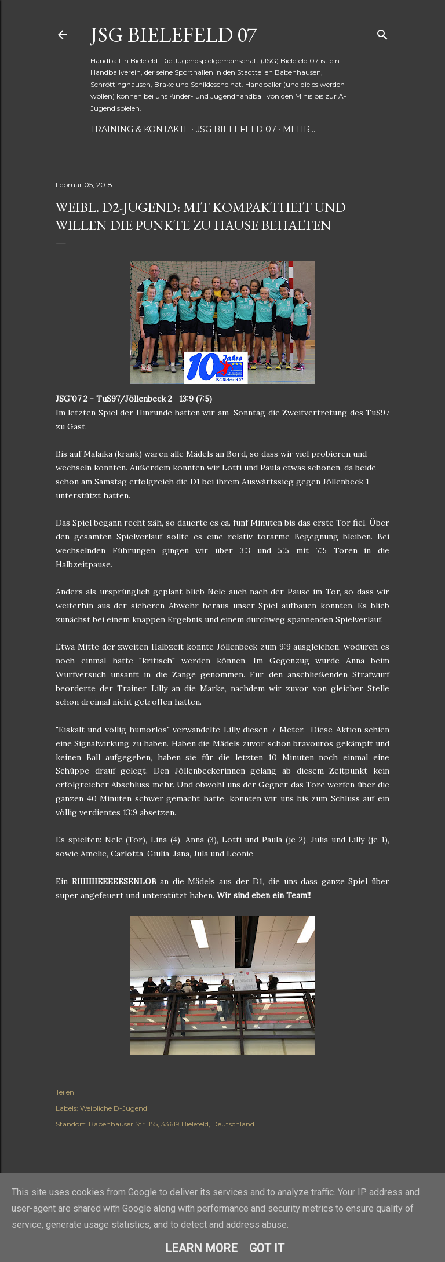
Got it (266, 1248)
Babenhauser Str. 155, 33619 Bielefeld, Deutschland (171, 1123)
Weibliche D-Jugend (113, 1108)
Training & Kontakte (139, 129)
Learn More (201, 1248)
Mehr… (299, 129)
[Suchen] (382, 32)
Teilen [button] (65, 1092)
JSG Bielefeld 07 (173, 34)
